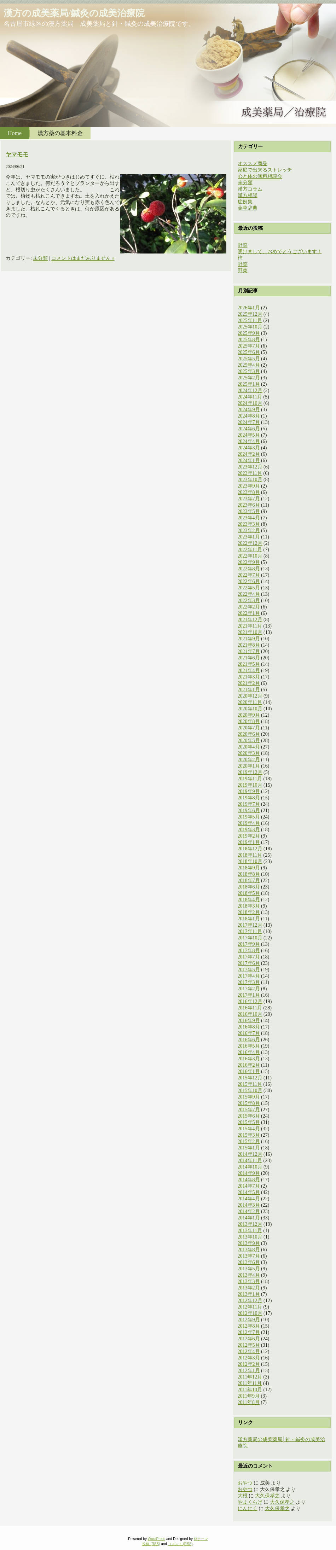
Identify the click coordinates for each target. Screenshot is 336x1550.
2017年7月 (249, 957)
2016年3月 (249, 1058)
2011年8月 (249, 1402)
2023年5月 (249, 511)
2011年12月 (250, 1377)
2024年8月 (249, 416)
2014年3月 (249, 1205)
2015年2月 (249, 1141)
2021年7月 (249, 651)
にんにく (247, 1508)
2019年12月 (250, 772)
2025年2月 (249, 377)
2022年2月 (249, 607)
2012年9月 (249, 1319)
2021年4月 (249, 670)
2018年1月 (249, 918)
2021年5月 (249, 664)
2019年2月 (249, 836)
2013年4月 (249, 1275)
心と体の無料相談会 (260, 176)
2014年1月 (249, 1217)
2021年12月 (250, 619)
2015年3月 (249, 1135)
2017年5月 (249, 969)
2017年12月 (250, 925)
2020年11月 (250, 702)
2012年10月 (250, 1313)
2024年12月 (250, 390)
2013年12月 (250, 1224)
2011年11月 (250, 1383)
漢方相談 (247, 195)
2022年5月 (249, 587)
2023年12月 (250, 467)
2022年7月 (249, 575)
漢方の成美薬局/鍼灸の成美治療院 (74, 13)
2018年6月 (249, 887)
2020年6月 (249, 734)
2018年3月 (249, 906)
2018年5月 (249, 893)
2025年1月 (249, 384)
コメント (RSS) (180, 1544)
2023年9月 (249, 486)
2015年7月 (249, 1109)
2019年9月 (249, 791)
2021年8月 (249, 645)
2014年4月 (249, 1198)
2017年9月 (249, 944)
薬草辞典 (247, 208)
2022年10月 (250, 556)
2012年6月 (249, 1338)
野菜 (243, 245)
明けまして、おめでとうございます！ (280, 251)
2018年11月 (250, 855)
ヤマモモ (17, 154)
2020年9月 (249, 715)
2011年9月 (249, 1396)
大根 (243, 1495)
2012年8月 (249, 1326)
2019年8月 (249, 797)
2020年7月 (249, 727)
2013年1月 (249, 1294)
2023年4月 (249, 517)
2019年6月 (249, 810)
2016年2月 (249, 1065)
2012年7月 (249, 1332)
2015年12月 (250, 1077)
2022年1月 (249, 613)
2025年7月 (249, 346)
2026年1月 (249, 307)
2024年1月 (249, 460)
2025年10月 (250, 327)
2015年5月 (249, 1122)
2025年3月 (249, 371)
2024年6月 (249, 428)
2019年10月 (250, 785)
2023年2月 (249, 530)
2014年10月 (250, 1167)
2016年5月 (249, 1046)
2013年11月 (250, 1230)
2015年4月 (249, 1128)
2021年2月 (249, 683)
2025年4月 (249, 365)
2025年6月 (249, 352)
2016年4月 (249, 1052)
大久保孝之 (267, 1495)
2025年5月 (249, 358)
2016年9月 (249, 1020)
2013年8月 (249, 1249)
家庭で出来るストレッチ (265, 170)
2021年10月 (250, 632)
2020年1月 (249, 766)
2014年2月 (249, 1211)
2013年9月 (249, 1243)
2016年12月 (250, 1001)
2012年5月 (249, 1345)
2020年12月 (250, 696)
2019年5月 (249, 817)
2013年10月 (250, 1237)
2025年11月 (250, 320)
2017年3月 (249, 982)
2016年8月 (249, 1027)
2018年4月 (249, 899)
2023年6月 (249, 505)
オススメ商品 (252, 163)
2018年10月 (250, 861)
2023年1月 (249, 537)
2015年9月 (249, 1097)
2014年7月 (249, 1186)
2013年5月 (249, 1268)
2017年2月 (249, 988)
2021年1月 (249, 689)
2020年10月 (250, 708)
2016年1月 (249, 1071)
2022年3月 (249, 600)
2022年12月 (250, 543)
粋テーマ (201, 1539)
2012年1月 (249, 1370)
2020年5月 (249, 740)
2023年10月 (250, 479)
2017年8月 (249, 950)
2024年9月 (249, 409)
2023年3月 (249, 524)
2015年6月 (249, 1116)
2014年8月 (249, 1179)
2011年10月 (250, 1389)
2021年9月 (249, 638)
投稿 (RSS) (151, 1544)
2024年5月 (249, 435)
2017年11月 (250, 931)
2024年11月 (250, 397)
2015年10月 (250, 1090)
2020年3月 (249, 753)
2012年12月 (250, 1300)
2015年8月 (249, 1103)
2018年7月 (249, 880)
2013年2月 (249, 1287)
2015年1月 (249, 1147)
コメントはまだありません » (83, 258)
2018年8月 (249, 874)
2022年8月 (249, 568)
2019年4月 (249, 823)
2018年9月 (249, 867)
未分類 (40, 258)
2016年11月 (250, 1007)
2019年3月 (249, 829)
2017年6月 (249, 963)
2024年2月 (249, 454)
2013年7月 (249, 1256)
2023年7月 (249, 498)
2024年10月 (250, 403)
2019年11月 (250, 778)
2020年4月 (249, 747)
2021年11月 (250, 626)
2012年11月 (250, 1307)
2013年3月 (249, 1281)
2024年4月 (249, 441)
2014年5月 (249, 1192)
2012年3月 (249, 1357)
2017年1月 (249, 995)
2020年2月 (249, 759)
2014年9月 (249, 1173)
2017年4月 (249, 976)
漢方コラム (250, 189)
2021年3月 (249, 677)
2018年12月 (250, 848)
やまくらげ (250, 1502)
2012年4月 (249, 1351)
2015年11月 (250, 1084)
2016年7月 (249, 1033)
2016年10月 (250, 1014)
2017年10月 (250, 937)
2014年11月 (250, 1160)
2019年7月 (249, 804)
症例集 (245, 201)
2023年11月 (250, 473)
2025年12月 (250, 314)
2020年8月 (249, 721)
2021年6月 (249, 657)
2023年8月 (249, 492)
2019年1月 (249, 842)
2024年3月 (249, 447)
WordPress (156, 1539)
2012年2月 (249, 1364)
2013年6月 (249, 1262)
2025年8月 (249, 339)
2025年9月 (249, 333)
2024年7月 (249, 422)
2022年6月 (249, 581)
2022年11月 (250, 549)
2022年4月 (249, 594)
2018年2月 (249, 912)
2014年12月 (250, 1154)
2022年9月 (249, 562)
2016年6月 (249, 1039)
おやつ (245, 1483)
